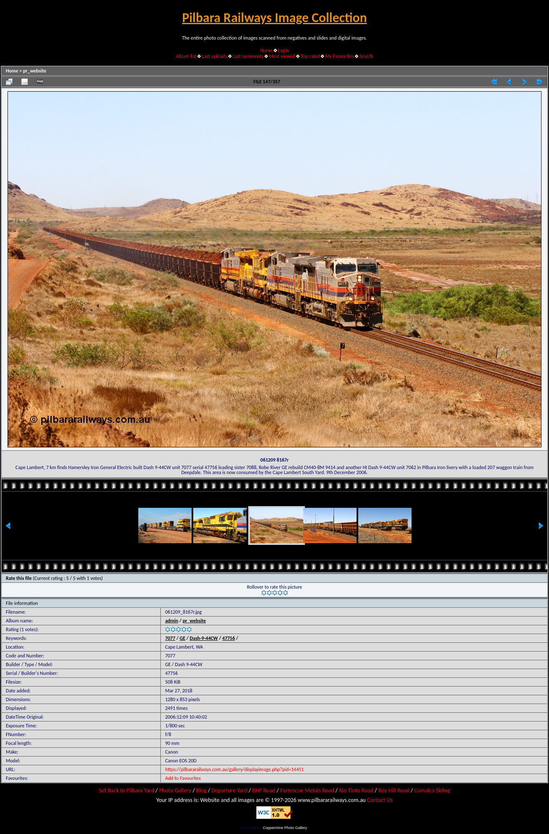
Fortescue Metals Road (307, 790)
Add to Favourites (182, 778)
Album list (186, 56)
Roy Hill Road (393, 790)
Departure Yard (229, 790)
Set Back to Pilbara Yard (126, 790)
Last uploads (214, 56)
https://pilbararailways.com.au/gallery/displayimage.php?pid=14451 (234, 769)
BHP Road (263, 790)
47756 (228, 638)
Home (266, 50)
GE (182, 638)
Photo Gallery (175, 790)
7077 (170, 638)
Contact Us (380, 800)
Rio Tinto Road (356, 790)
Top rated (310, 56)
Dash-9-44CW (204, 638)
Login (283, 50)
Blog (201, 790)
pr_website (34, 71)
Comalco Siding (432, 790)
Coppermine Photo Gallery (285, 828)
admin (171, 621)
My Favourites (339, 56)
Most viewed (282, 56)
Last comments (248, 56)
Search (366, 56)
